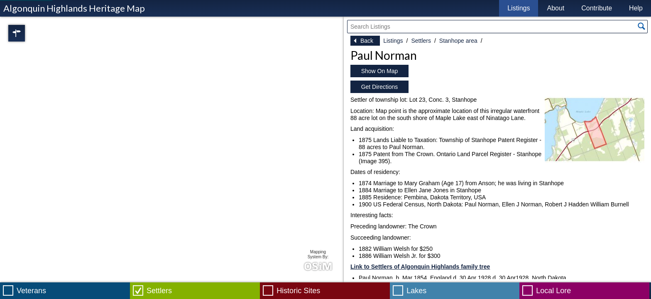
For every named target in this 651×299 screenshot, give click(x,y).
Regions (28, 33)
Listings (518, 8)
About (555, 8)
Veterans (31, 291)
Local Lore (553, 291)
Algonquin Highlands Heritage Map (74, 8)
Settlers (421, 40)
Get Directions (379, 86)
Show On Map (379, 71)
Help (636, 8)
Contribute (596, 8)
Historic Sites (298, 291)
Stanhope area (458, 40)
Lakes (416, 291)
